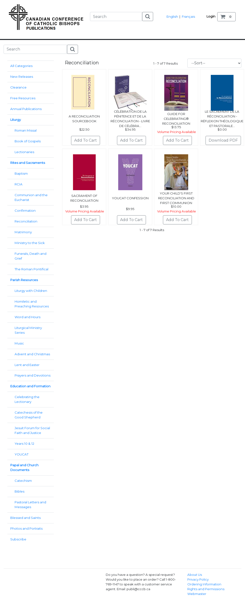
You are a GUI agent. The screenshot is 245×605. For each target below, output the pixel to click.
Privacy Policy (198, 579)
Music (19, 343)
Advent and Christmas (32, 354)
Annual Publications (26, 109)
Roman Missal (26, 130)
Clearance (18, 87)
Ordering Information (204, 584)
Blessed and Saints (25, 518)
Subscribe (18, 539)
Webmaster (196, 594)
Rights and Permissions (205, 589)
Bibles (19, 491)
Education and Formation (30, 386)
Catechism (23, 481)
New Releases (21, 76)
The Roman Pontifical (31, 269)
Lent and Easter (27, 365)
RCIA (18, 184)
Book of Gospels (28, 141)
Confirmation (25, 210)
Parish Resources (24, 280)
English (172, 16)
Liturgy (15, 120)
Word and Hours (27, 317)
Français (188, 16)
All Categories (21, 66)
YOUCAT (21, 454)
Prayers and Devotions (32, 375)
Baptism (21, 173)
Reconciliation (26, 221)
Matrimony (23, 232)
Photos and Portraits (26, 528)
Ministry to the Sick (30, 243)
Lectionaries (24, 152)
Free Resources (22, 98)
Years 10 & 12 (24, 443)
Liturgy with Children (31, 291)
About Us (194, 575)
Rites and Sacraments (27, 163)
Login (210, 16)
